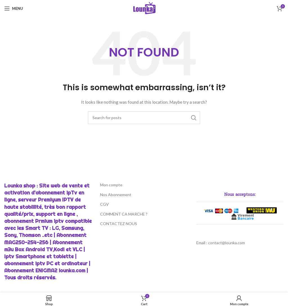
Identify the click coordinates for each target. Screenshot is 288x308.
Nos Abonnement (115, 194)
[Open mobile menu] (13, 8)
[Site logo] (144, 8)
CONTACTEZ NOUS (118, 223)
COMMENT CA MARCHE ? (123, 214)
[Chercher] (144, 117)
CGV (104, 204)
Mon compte (111, 184)
